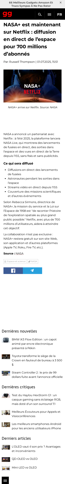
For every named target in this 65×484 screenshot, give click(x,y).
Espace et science (16, 261)
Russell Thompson (22, 61)
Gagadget (7, 13)
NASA (19, 253)
